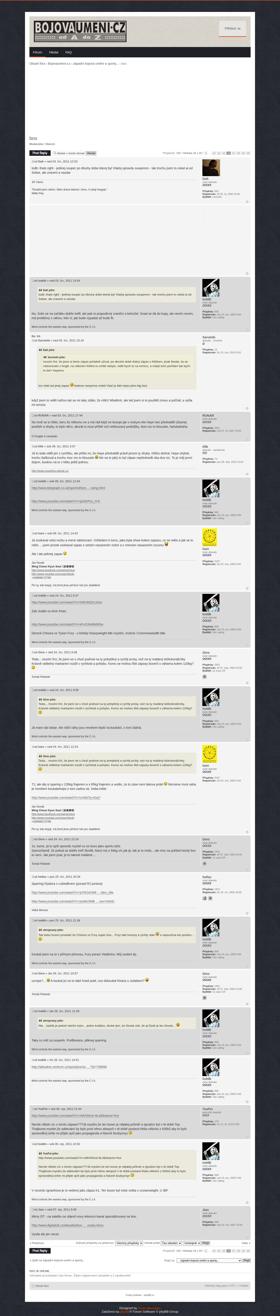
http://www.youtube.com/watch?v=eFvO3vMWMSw (67, 624)
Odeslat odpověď (40, 153)
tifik (40, 446)
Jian (41, 1209)
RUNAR (43, 415)
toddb (42, 280)
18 (238, 153)
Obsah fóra (37, 63)
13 (214, 153)
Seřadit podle (163, 1242)
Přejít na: (169, 1260)
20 (248, 153)
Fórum (37, 52)
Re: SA (36, 336)
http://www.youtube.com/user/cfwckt (53, 574)
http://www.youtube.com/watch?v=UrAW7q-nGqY (66, 797)
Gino (41, 652)
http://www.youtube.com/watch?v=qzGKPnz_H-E (66, 501)
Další (245, 1243)
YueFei (43, 1109)
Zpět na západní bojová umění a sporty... (58, 1260)
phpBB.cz (149, 1295)
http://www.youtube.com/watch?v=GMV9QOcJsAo (67, 602)
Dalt (41, 161)
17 (233, 153)
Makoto (50, 144)
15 (223, 153)
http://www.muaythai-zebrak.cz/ (50, 471)
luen (41, 533)
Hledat (53, 52)
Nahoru (247, 202)
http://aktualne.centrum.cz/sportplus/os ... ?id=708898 (69, 1067)
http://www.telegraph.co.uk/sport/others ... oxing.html (68, 488)
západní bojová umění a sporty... (96, 63)
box (33, 138)
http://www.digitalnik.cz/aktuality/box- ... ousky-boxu (68, 1225)
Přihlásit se (233, 28)
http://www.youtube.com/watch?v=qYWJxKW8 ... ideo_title (72, 892)
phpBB (124, 1311)
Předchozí (38, 1243)
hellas (42, 876)
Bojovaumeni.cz (59, 63)
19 (243, 153)
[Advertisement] (140, 101)
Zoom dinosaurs (149, 1308)
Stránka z (192, 153)
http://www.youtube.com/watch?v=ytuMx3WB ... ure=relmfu (73, 901)
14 (218, 153)
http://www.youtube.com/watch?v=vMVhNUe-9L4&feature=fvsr (75, 1115)
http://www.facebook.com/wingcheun (53, 570)
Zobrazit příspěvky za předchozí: (109, 1242)
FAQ (68, 52)
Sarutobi (44, 340)
